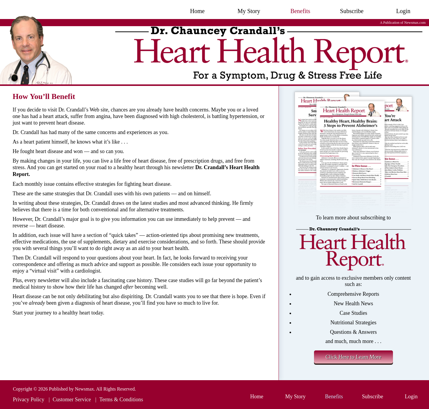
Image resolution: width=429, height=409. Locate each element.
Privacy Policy (28, 399)
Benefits (300, 11)
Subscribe (351, 11)
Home (197, 11)
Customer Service (72, 399)
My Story (248, 11)
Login (403, 11)
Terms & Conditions (121, 399)
